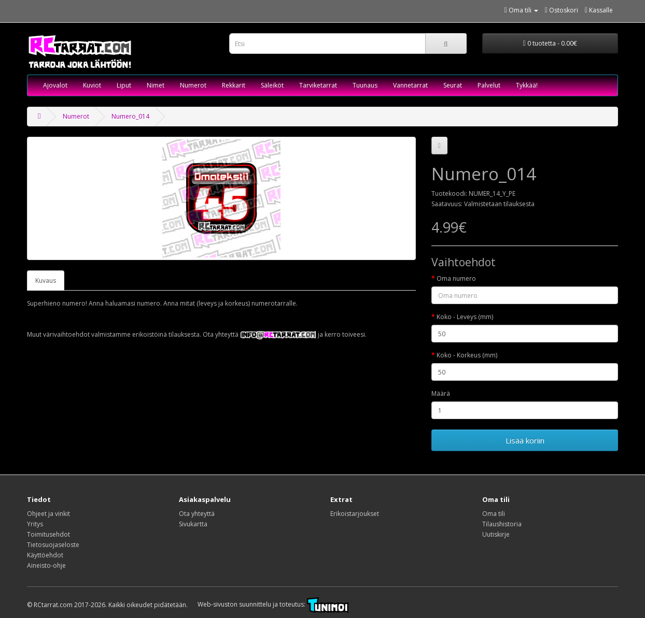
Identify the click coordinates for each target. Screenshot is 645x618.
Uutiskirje (496, 534)
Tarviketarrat (318, 85)
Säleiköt (272, 85)
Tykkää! (527, 85)
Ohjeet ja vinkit (48, 513)
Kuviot (92, 85)
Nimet (155, 85)
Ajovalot (55, 85)
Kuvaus (45, 280)
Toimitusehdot (48, 534)
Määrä (440, 393)
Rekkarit (233, 85)
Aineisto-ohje (46, 565)
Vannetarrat (410, 85)
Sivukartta (193, 524)
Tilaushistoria (502, 524)
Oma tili (493, 513)
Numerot (193, 85)
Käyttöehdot (45, 555)
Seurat (452, 85)
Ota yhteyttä (197, 513)
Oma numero (456, 278)
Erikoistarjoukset (354, 513)
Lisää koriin (525, 440)
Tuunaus (365, 85)
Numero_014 (130, 116)
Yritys (35, 524)
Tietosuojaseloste (53, 544)
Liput (124, 85)
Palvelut (489, 85)
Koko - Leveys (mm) (465, 316)
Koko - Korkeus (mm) (467, 355)
